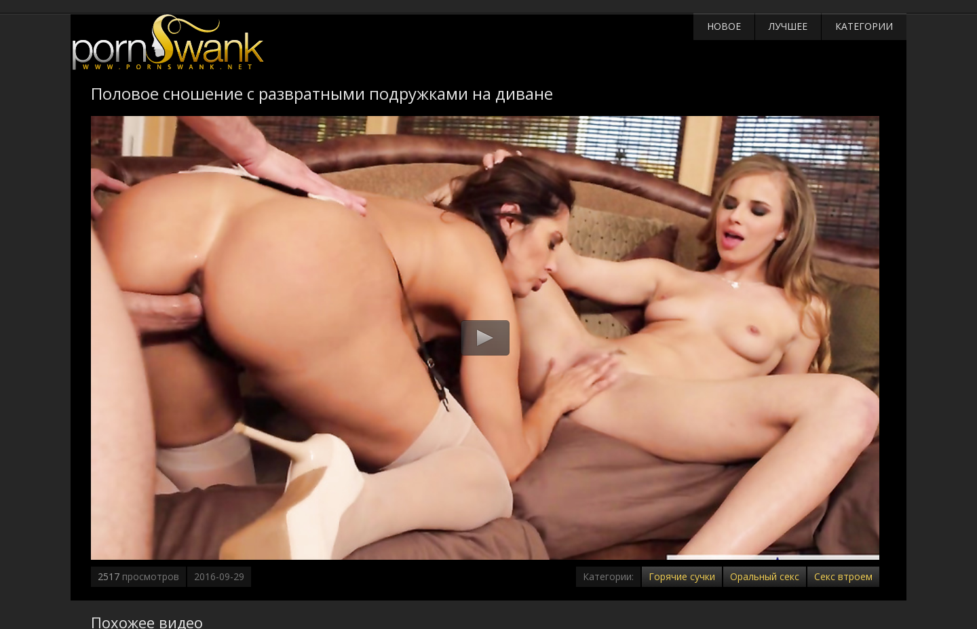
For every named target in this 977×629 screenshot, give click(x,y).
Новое (724, 26)
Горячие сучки (682, 576)
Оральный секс (764, 576)
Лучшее (788, 26)
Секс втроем (843, 576)
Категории (864, 26)
